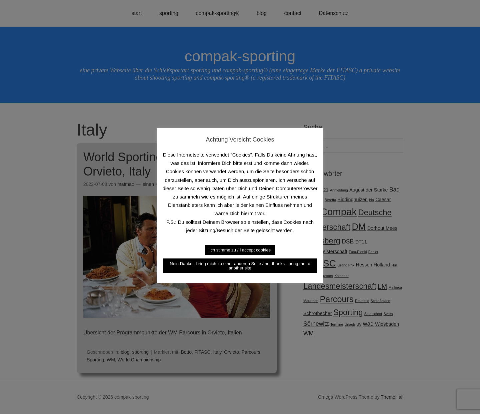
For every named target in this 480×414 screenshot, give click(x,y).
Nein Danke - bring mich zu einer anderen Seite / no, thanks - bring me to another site (240, 265)
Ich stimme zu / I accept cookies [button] (240, 249)
